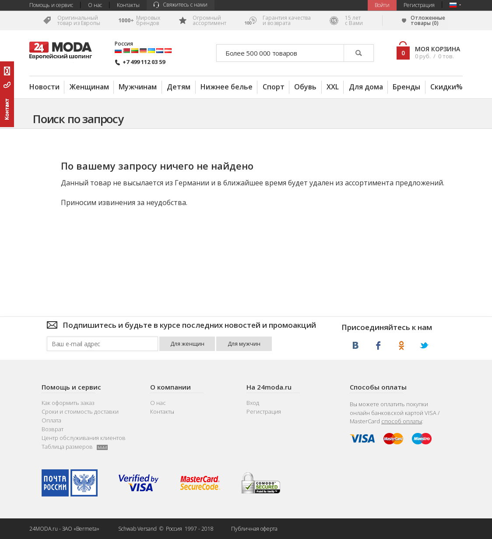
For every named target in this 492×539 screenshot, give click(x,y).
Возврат (52, 429)
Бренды (406, 87)
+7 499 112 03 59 (140, 62)
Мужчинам (138, 87)
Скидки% (446, 87)
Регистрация (419, 5)
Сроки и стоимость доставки (80, 412)
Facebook (378, 345)
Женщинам (89, 87)
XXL (333, 87)
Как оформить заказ (68, 403)
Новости (44, 87)
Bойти (382, 5)
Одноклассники (401, 345)
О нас (95, 5)
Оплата (51, 420)
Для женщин (187, 344)
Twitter (424, 345)
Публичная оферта (254, 528)
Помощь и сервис (51, 5)
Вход (252, 403)
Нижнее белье (226, 87)
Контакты (128, 5)
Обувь (305, 87)
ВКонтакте (355, 345)
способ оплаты (401, 421)
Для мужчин (244, 344)
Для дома (366, 87)
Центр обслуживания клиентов (84, 438)
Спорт (274, 87)
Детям (178, 87)
